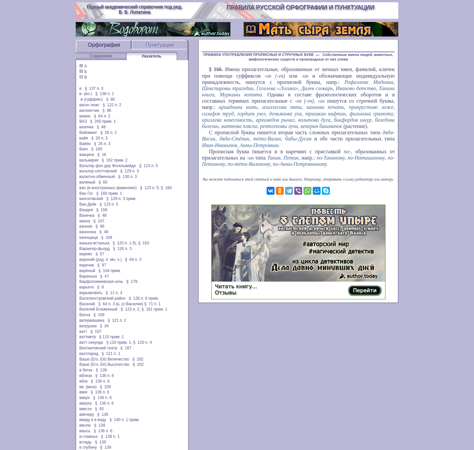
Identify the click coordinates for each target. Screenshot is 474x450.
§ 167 (125, 348)
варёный (87, 270)
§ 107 (98, 221)
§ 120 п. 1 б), (125, 243)
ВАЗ (83, 121)
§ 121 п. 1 (111, 353)
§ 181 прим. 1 (154, 309)
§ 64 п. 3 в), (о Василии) (120, 304)
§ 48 (101, 127)
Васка (84, 314)
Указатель (152, 56)
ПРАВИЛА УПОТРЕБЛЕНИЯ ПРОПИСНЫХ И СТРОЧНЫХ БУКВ (258, 55)
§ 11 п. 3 (114, 292)
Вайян (85, 143)
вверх (84, 397)
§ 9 (100, 287)
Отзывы (225, 292)
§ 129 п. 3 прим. (121, 198)
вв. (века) (88, 387)
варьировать (90, 292)
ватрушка (88, 326)
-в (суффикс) (91, 99)
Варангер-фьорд (94, 248)
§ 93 (99, 409)
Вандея (86, 210)
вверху (85, 403)
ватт (83, 331)
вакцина (86, 154)
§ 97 (101, 265)
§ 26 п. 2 (108, 132)
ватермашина (91, 320)
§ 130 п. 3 (127, 176)
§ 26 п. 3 (99, 138)
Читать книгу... (236, 286)
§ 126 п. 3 (122, 248)
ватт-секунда (91, 342)
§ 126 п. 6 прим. (144, 298)
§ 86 (106, 110)
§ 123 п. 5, (150, 188)
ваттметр (87, 337)
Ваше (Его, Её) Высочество (104, 364)
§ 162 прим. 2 (114, 160)
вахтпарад (88, 353)
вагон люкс (89, 105)
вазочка (86, 127)
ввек (83, 392)
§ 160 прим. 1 (109, 193)
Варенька (88, 276)
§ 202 (137, 359)
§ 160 (166, 188)
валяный (87, 182)
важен (85, 116)
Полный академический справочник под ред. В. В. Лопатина (134, 9)
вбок (83, 381)
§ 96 (99, 226)
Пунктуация (159, 44)
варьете (86, 287)
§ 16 (101, 154)
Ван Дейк (87, 204)
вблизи (85, 375)
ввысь (85, 431)
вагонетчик (89, 110)
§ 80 (110, 99)
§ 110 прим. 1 (111, 337)
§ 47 (104, 276)
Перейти (365, 290)
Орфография (104, 44)
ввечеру (86, 414)
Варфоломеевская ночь (101, 281)
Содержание (100, 56)
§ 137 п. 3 (94, 88)
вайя (83, 138)
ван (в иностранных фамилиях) (108, 188)
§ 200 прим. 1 (103, 121)
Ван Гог (86, 193)
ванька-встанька (94, 243)
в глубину (88, 447)
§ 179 (131, 281)
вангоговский (91, 198)
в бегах (85, 370)
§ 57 (99, 254)
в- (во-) (85, 93)
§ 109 (106, 237)
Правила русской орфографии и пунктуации (300, 7)
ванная (85, 226)
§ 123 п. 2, (131, 309)
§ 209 (105, 387)
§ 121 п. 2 (117, 320)
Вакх (83, 149)
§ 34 (104, 326)
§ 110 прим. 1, (119, 342)
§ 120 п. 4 (142, 342)
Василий (87, 304)
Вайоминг (88, 132)
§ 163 (143, 243)
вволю (85, 425)
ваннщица (88, 237)
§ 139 (101, 370)
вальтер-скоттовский (98, 171)
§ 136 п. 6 (104, 375)
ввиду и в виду (92, 419)
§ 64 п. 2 (102, 116)
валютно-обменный (97, 176)
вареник (86, 265)
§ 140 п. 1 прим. (125, 419)
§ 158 (101, 210)
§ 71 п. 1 (152, 304)
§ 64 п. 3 (133, 259)
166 (218, 69)
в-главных (88, 436)
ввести (85, 409)
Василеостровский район (102, 298)
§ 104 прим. (109, 270)
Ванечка (86, 215)
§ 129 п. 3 (129, 171)
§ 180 (96, 149)
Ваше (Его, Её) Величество (104, 359)
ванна (84, 221)
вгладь (85, 442)
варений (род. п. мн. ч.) (100, 259)
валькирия (88, 160)
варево (85, 254)
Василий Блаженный (98, 309)
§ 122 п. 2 (112, 105)
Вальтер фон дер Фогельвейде (107, 165)
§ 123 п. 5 (148, 165)
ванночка (87, 232)
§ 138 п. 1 (104, 93)
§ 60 (102, 182)
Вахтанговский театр (98, 348)
